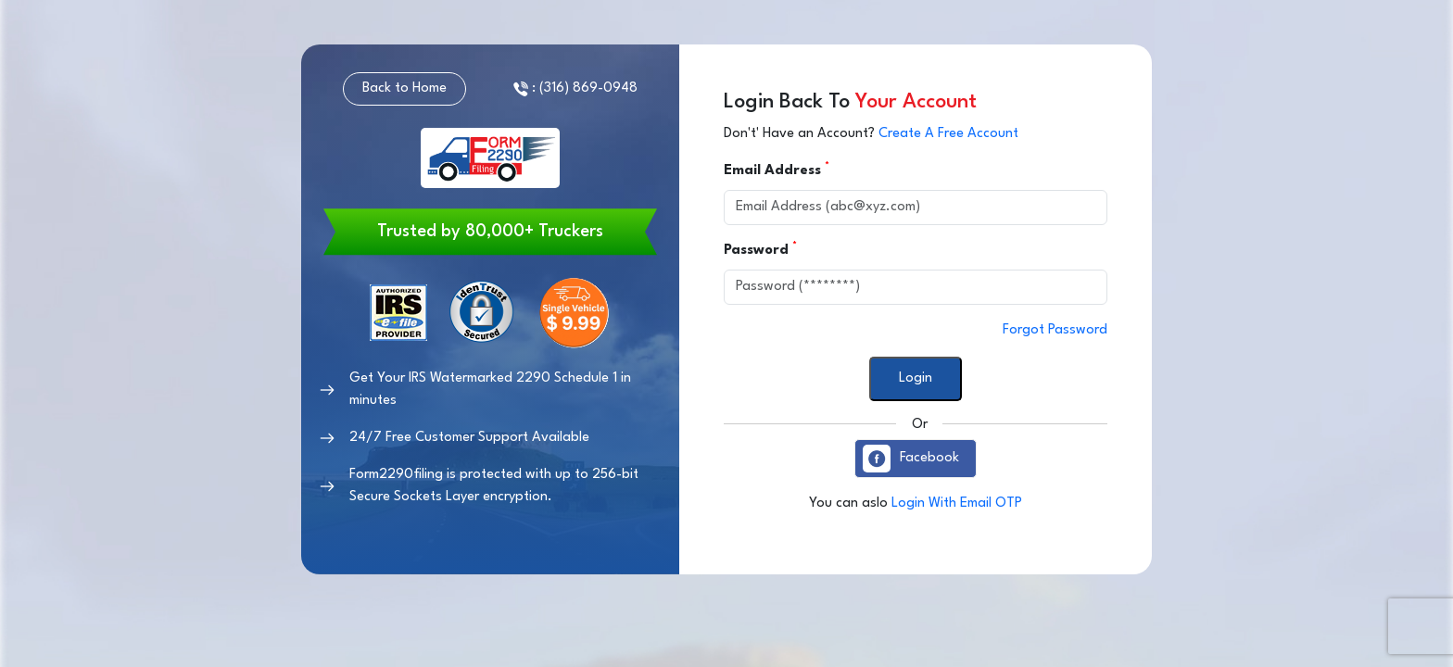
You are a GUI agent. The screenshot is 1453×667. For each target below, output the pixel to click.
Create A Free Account (948, 134)
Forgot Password (1055, 330)
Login (915, 378)
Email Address (775, 169)
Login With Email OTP (956, 503)
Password (758, 249)
